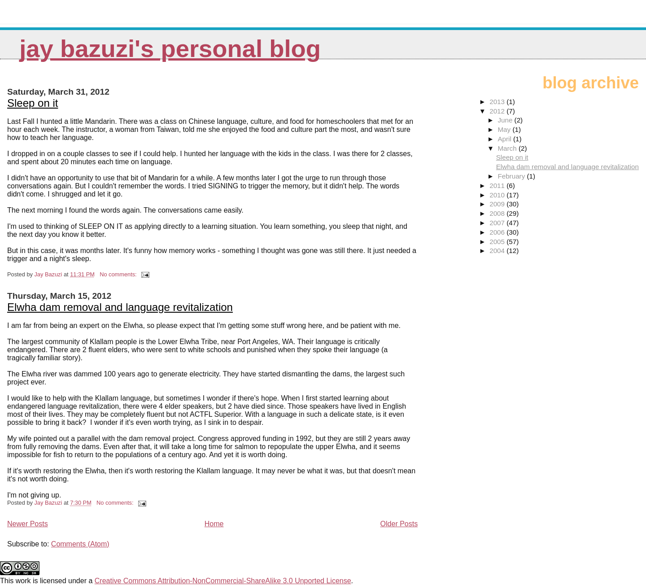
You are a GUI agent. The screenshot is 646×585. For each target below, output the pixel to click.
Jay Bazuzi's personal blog (170, 48)
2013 (497, 101)
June (506, 120)
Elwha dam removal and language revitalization (120, 307)
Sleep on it (32, 103)
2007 (497, 223)
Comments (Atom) (80, 544)
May (505, 129)
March (508, 148)
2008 (497, 213)
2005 (497, 241)
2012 (497, 111)
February (512, 176)
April (505, 139)
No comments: (119, 274)
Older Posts (399, 524)
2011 (497, 185)
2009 (497, 204)
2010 (497, 195)
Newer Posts (27, 524)
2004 (497, 250)
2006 (497, 232)
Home (214, 524)
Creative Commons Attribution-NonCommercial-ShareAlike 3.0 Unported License (223, 581)
